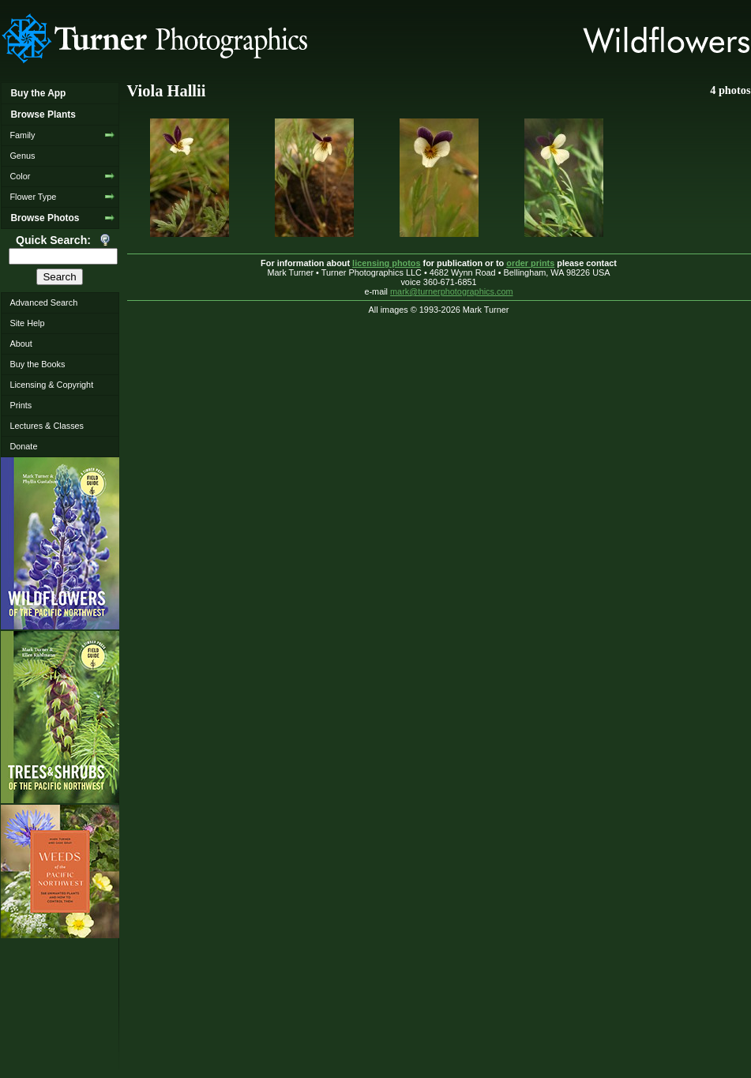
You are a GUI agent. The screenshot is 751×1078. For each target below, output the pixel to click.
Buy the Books (37, 364)
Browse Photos (44, 217)
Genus (22, 155)
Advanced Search (43, 302)
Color (19, 176)
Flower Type (32, 196)
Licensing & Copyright (51, 384)
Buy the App (38, 93)
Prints (20, 405)
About (20, 343)
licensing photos (386, 263)
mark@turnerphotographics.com (451, 291)
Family (22, 135)
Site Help (26, 323)
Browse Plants (42, 114)
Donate (23, 446)
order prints (530, 263)
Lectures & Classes (46, 425)
